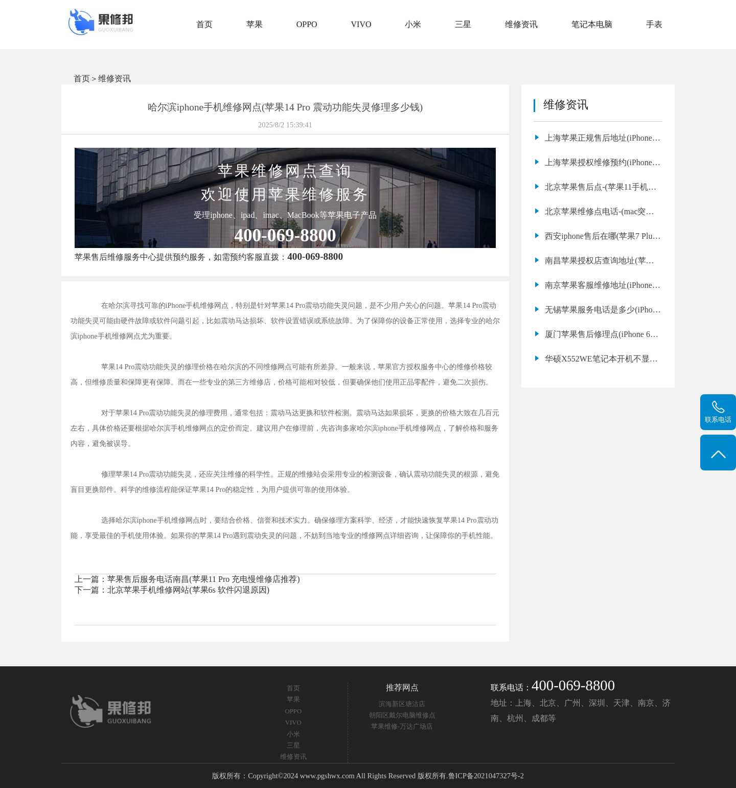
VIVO (361, 24)
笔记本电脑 (591, 24)
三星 (463, 24)
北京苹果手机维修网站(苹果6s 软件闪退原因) (188, 590)
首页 (204, 24)
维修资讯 (521, 24)
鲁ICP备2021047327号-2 (486, 776)
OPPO (306, 24)
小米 (413, 24)
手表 (654, 24)
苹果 (254, 24)
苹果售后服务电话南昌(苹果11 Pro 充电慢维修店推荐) (203, 579)
